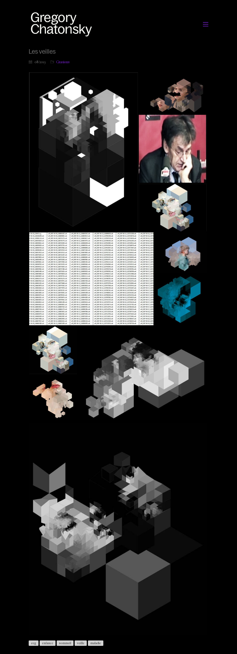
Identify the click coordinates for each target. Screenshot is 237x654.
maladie (95, 643)
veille (80, 643)
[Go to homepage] (63, 24)
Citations (63, 62)
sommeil (65, 643)
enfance (47, 643)
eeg (33, 643)
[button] (205, 24)
